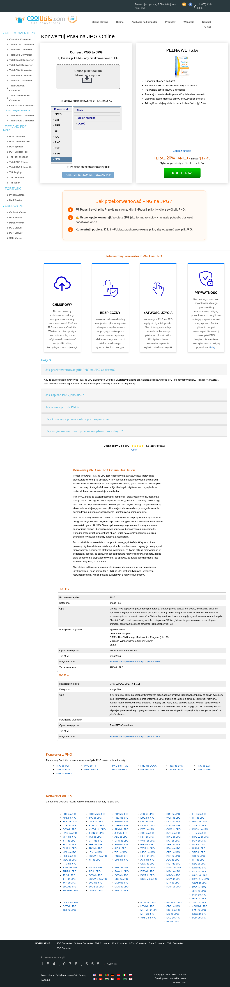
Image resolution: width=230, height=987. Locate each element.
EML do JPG (69, 856)
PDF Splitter (16, 146)
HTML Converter (138, 943)
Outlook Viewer (18, 212)
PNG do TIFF (91, 765)
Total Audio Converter (21, 115)
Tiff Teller (14, 182)
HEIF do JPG (148, 856)
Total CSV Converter (20, 70)
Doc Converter (119, 943)
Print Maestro (16, 195)
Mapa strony (47, 975)
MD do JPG (172, 914)
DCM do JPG (148, 825)
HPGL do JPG (199, 821)
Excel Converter (157, 943)
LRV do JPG (95, 852)
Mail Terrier (15, 200)
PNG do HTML (120, 765)
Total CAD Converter (21, 65)
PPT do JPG (121, 890)
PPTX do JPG (148, 867)
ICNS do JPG (173, 836)
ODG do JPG (148, 863)
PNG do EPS (63, 769)
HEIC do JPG (148, 852)
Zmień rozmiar (86, 117)
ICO (57, 136)
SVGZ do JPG (96, 886)
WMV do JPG (173, 867)
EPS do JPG (199, 898)
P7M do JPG (69, 863)
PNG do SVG (176, 765)
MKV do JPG (173, 875)
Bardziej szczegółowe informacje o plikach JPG (135, 736)
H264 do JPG (70, 833)
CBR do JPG (173, 910)
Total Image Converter (18, 110)
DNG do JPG (96, 890)
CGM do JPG (173, 829)
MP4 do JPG (69, 836)
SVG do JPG (173, 833)
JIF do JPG (95, 859)
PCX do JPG (199, 840)
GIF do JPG (147, 844)
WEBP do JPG (70, 890)
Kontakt (206, 22)
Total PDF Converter (20, 49)
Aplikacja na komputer (144, 22)
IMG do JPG (95, 817)
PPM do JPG (121, 829)
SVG (57, 153)
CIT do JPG (147, 821)
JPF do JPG (69, 840)
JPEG (58, 114)
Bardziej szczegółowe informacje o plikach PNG (135, 661)
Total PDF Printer (19, 162)
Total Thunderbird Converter (19, 98)
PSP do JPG (147, 836)
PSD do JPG (95, 867)
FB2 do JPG (173, 921)
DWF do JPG (96, 821)
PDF (57, 148)
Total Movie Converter (21, 120)
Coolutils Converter (20, 39)
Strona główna (100, 22)
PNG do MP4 (148, 769)
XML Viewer (15, 238)
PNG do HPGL (120, 769)
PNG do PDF (63, 765)
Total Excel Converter (21, 60)
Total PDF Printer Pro (21, 167)
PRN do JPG (121, 814)
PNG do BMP (176, 769)
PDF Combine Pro (19, 141)
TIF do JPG (120, 852)
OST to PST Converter (21, 105)
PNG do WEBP (64, 773)
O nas (207, 26)
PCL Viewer (15, 227)
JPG (57, 159)
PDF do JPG (69, 814)
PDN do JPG (95, 848)
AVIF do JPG (147, 859)
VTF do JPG (69, 825)
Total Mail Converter (20, 80)
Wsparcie (188, 22)
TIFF (57, 125)
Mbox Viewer (16, 222)
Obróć (81, 123)
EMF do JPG (121, 859)
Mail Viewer (15, 217)
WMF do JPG (148, 840)
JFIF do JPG (95, 844)
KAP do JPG (173, 821)
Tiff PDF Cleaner (18, 157)
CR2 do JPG (121, 879)
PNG (57, 142)
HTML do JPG (96, 825)
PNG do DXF (91, 769)
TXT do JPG (95, 836)
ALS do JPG (121, 836)
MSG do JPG (70, 859)
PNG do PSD (204, 769)
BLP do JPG (69, 844)
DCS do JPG (69, 829)
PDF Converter (64, 943)
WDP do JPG (173, 817)
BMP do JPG (121, 821)
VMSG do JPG (148, 917)
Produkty (170, 22)
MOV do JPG (173, 879)
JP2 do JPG (120, 833)
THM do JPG (199, 833)
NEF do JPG (121, 867)
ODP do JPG (121, 882)
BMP (57, 119)
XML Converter (175, 943)
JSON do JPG (96, 833)
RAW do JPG (121, 871)
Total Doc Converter (20, 54)
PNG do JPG (121, 817)
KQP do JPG (173, 825)
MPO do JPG (121, 840)
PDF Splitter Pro (18, 151)
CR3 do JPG (173, 814)
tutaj (212, 347)
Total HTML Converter (21, 44)
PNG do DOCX (149, 765)
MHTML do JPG (97, 829)
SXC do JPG (173, 917)
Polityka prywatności (66, 975)
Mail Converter (102, 943)
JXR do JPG (147, 814)
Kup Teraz (182, 173)
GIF (57, 130)
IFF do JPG (198, 817)
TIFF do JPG (121, 825)
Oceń (134, 449)
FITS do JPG (199, 814)
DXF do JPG (147, 829)
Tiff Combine (16, 177)
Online (119, 22)
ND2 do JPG (69, 852)
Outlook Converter (83, 943)
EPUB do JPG (173, 902)
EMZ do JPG (147, 817)
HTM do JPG (147, 906)
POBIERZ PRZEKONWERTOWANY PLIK (88, 174)
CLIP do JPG (70, 848)
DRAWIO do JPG (98, 856)
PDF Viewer (15, 233)
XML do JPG (69, 817)
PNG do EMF (204, 765)
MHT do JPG (95, 840)
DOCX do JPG (200, 829)
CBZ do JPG (173, 906)
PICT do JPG (173, 863)
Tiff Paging (15, 172)
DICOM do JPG (97, 814)
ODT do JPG (147, 833)
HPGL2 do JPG (200, 836)
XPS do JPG (199, 825)
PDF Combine (17, 136)
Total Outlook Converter (16, 88)
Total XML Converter (20, 75)
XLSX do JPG (70, 821)
